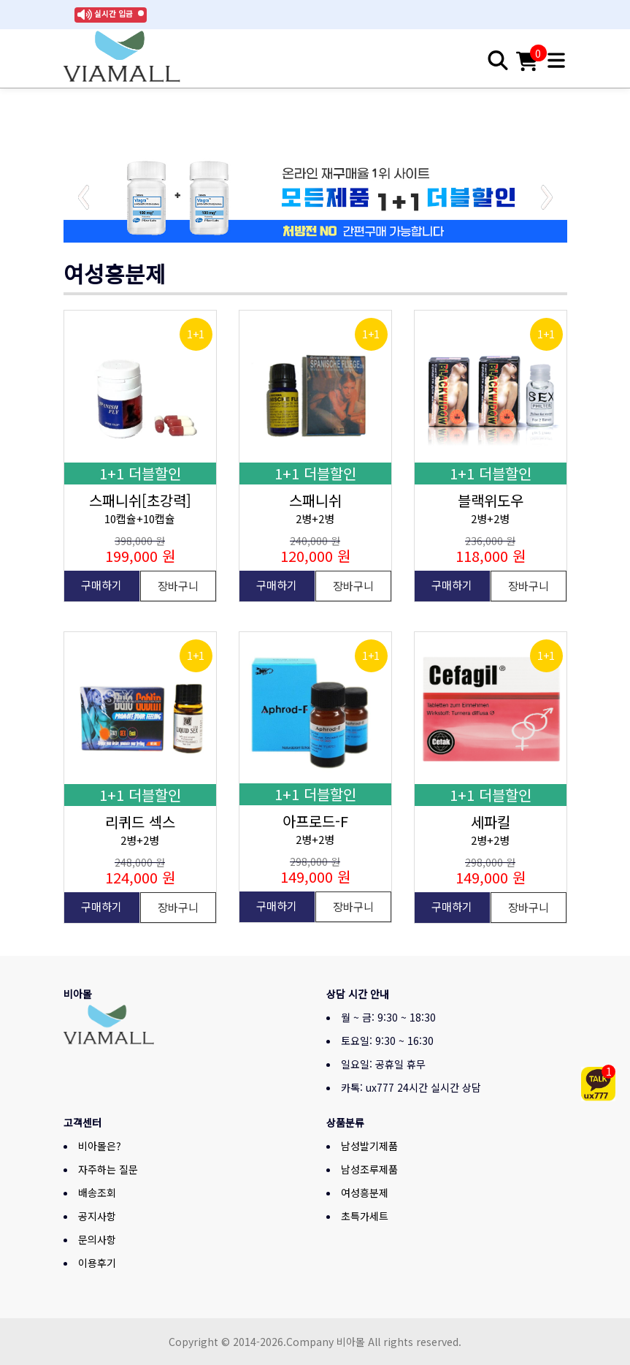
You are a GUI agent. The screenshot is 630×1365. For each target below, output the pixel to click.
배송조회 (97, 1192)
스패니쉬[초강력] (140, 500)
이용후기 (97, 1262)
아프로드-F (315, 821)
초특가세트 (364, 1216)
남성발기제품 (369, 1145)
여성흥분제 (364, 1192)
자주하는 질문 (108, 1169)
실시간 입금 (113, 13)
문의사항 (97, 1239)
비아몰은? (99, 1145)
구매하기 (101, 585)
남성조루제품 (369, 1169)
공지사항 (97, 1216)
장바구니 (178, 585)
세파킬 (490, 821)
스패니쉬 (315, 500)
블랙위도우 (490, 500)
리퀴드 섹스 (140, 821)
